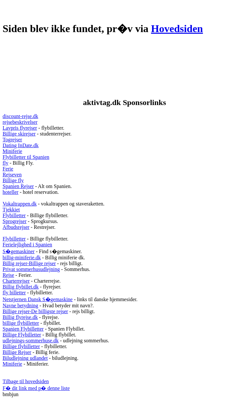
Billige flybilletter (21, 346)
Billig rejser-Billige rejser (29, 263)
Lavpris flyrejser (20, 128)
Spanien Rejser (18, 186)
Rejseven (12, 174)
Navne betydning (20, 305)
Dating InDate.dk (21, 145)
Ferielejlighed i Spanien (27, 244)
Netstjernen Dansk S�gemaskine (38, 299)
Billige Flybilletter (22, 334)
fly (5, 163)
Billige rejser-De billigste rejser (35, 311)
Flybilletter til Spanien (26, 157)
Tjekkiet (11, 209)
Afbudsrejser (16, 227)
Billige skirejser (19, 133)
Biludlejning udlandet (25, 358)
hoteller (10, 192)
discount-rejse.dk (20, 116)
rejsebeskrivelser (20, 122)
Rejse (8, 275)
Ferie (8, 168)
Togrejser (12, 139)
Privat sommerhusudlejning (31, 269)
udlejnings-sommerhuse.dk (31, 340)
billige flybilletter (21, 323)
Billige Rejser (17, 352)
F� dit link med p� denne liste (36, 388)
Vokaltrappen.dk (20, 203)
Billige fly (13, 180)
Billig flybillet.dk (21, 286)
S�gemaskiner (19, 251)
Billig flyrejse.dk (20, 317)
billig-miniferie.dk (22, 257)
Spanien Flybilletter (23, 329)
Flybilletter (14, 215)
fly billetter (14, 292)
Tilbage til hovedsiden (26, 381)
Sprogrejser (15, 221)
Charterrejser (16, 281)
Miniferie (12, 151)
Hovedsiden (177, 28)
